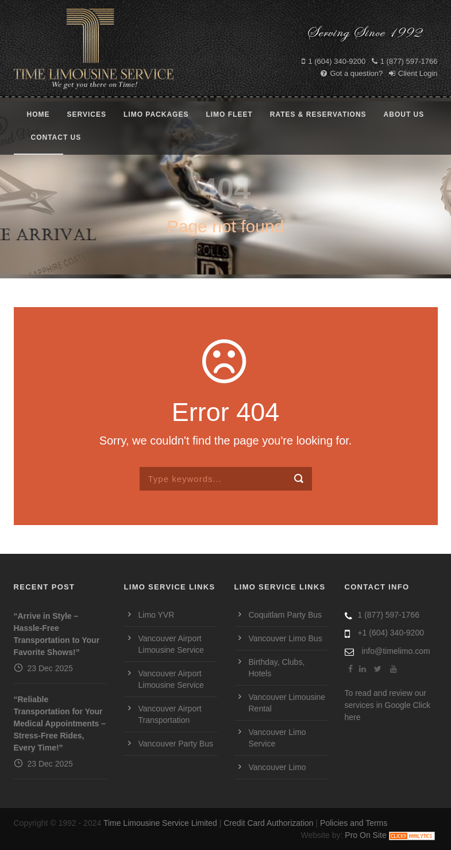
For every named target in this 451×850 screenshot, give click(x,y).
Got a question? (352, 73)
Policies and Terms (353, 823)
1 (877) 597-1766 (405, 61)
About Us (404, 114)
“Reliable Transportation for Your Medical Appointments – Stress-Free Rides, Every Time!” (60, 723)
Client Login (413, 73)
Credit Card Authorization (268, 823)
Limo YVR (156, 614)
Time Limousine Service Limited (160, 823)
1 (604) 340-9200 (333, 61)
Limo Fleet (229, 114)
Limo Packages (156, 114)
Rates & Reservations (318, 114)
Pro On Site (365, 835)
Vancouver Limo (277, 767)
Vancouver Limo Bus (285, 638)
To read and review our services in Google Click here (387, 705)
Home (38, 114)
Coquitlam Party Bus (285, 614)
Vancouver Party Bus (175, 743)
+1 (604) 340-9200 (390, 632)
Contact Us (56, 137)
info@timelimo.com (395, 651)
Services (86, 114)
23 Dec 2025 (50, 668)
